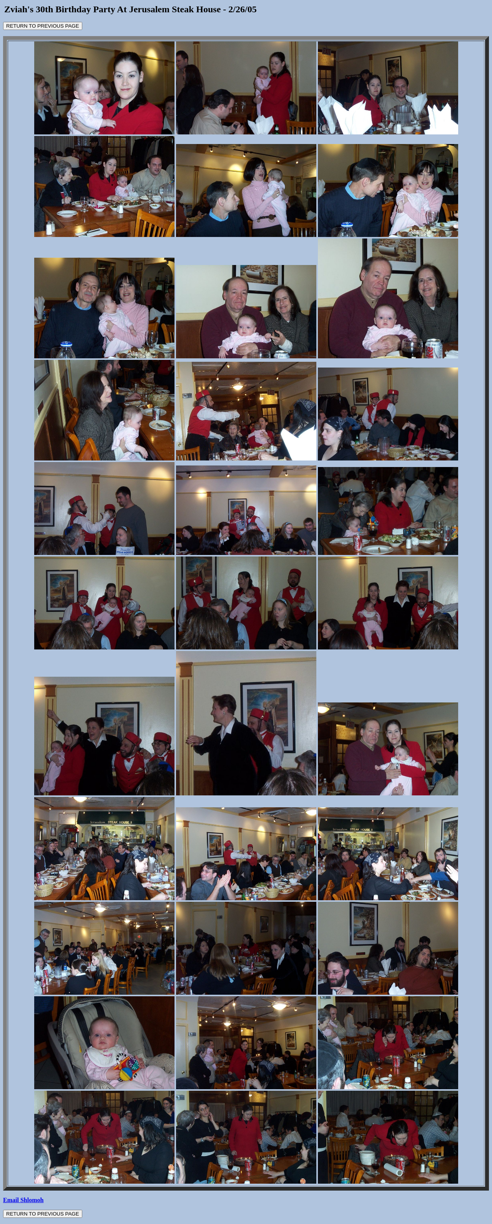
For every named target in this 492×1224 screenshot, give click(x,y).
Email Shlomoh (23, 1200)
